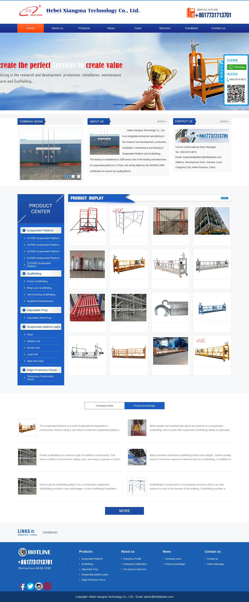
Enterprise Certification (135, 564)
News (167, 551)
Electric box (33, 347)
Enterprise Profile (132, 559)
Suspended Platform (40, 230)
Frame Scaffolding (37, 281)
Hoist (30, 334)
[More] (127, 171)
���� (221, 71)
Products (86, 551)
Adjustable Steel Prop (39, 317)
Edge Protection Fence (42, 370)
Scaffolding (34, 273)
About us (127, 551)
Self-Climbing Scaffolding (41, 294)
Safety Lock (33, 341)
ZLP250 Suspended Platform (43, 238)
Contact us (213, 551)
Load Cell (32, 354)
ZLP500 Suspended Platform (43, 244)
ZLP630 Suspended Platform (43, 251)
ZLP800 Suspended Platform (43, 258)
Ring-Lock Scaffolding (39, 287)
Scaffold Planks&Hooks (40, 301)
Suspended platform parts (43, 326)
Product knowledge (144, 405)
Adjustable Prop (37, 310)
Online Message (215, 564)
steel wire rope (35, 360)
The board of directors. (135, 569)
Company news (104, 405)
